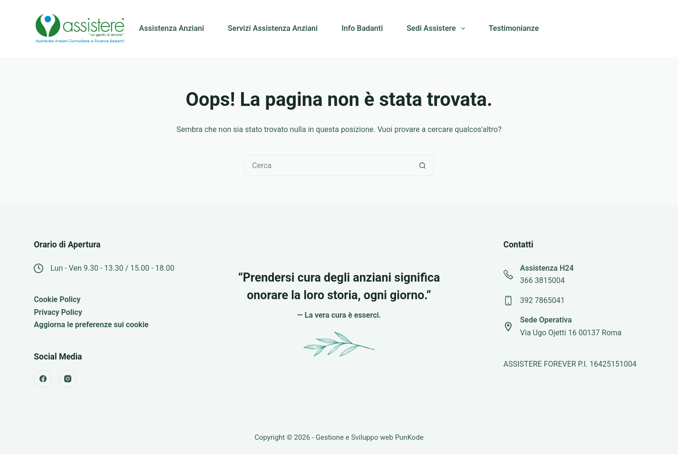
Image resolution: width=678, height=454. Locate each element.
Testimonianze (514, 28)
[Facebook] (43, 379)
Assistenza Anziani (171, 28)
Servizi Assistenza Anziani (273, 28)
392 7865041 (542, 300)
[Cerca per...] (328, 165)
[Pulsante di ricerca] (422, 165)
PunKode (409, 437)
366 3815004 (542, 280)
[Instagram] (68, 379)
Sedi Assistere (437, 28)
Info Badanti (362, 28)
